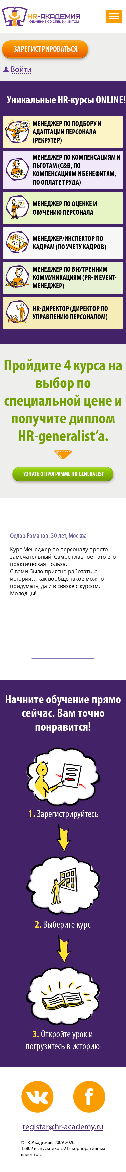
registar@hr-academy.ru (63, 1127)
